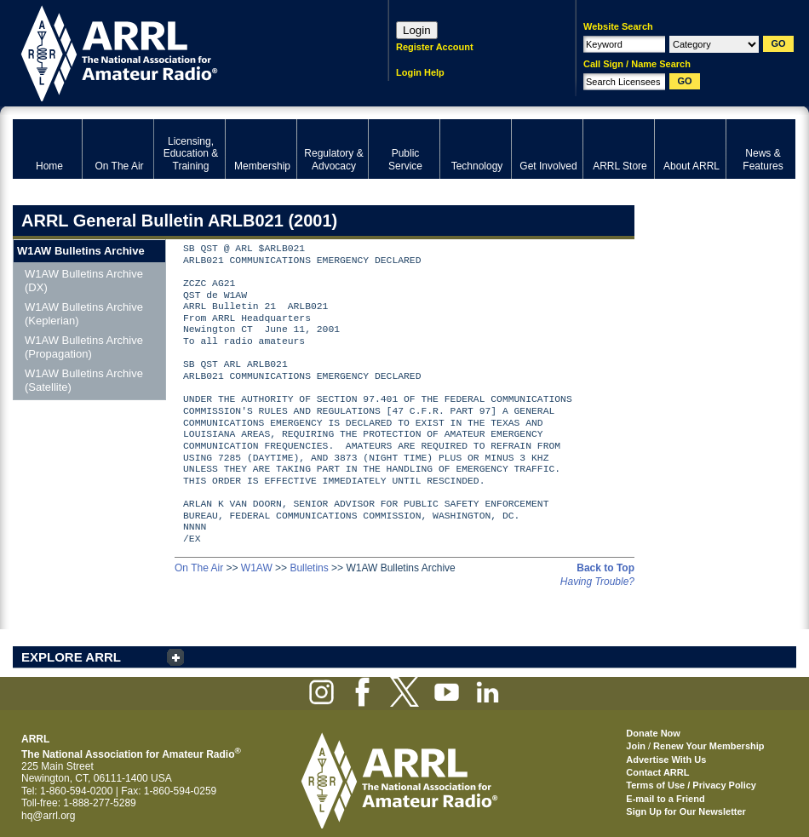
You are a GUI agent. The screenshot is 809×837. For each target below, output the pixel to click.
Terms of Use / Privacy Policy (691, 785)
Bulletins (309, 568)
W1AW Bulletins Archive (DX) (84, 280)
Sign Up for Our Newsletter (686, 811)
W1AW (257, 568)
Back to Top (605, 568)
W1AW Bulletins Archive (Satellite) (84, 380)
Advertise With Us (666, 759)
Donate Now (653, 733)
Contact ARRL (657, 772)
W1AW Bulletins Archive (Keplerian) (84, 314)
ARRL (178, 51)
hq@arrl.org (48, 816)
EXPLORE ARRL (71, 657)
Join (635, 746)
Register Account (434, 47)
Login (417, 30)
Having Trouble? (597, 582)
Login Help (420, 72)
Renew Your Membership (708, 746)
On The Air (199, 568)
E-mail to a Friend (665, 799)
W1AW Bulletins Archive (81, 250)
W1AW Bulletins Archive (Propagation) (84, 347)
